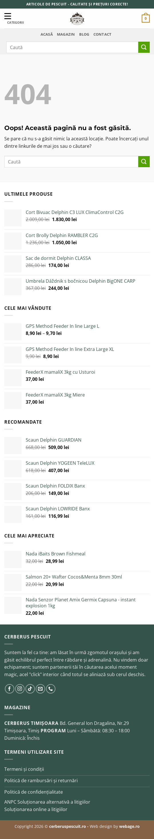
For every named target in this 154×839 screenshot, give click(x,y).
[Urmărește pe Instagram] (20, 689)
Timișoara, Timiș (21, 730)
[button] (146, 19)
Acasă (47, 34)
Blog (84, 34)
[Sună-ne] (50, 689)
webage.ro (129, 826)
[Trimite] (144, 47)
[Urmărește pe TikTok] (30, 689)
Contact (102, 34)
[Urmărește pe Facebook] (9, 689)
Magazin (66, 34)
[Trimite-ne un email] (40, 689)
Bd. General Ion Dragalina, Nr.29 (94, 723)
